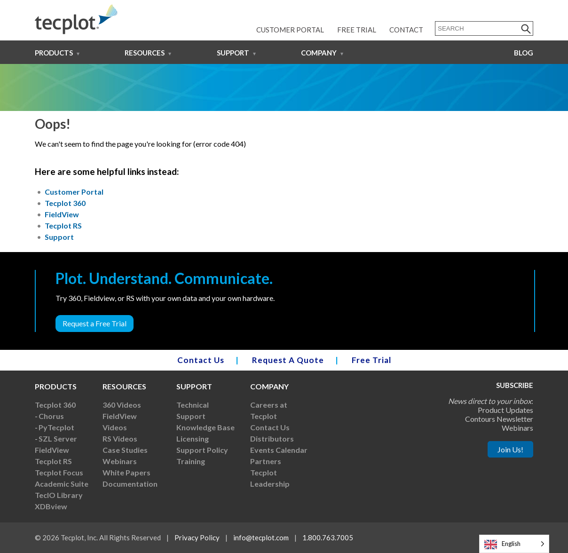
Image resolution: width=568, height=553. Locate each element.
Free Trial (356, 29)
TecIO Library (59, 494)
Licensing (192, 438)
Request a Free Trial (94, 323)
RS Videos (120, 438)
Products (54, 52)
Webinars (120, 461)
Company (319, 52)
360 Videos (122, 404)
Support (233, 52)
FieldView (62, 214)
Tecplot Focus (59, 472)
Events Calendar (279, 449)
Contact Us (200, 360)
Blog (523, 52)
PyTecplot (56, 427)
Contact (406, 29)
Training (190, 461)
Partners (265, 461)
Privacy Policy (197, 537)
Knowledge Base (205, 427)
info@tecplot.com (261, 537)
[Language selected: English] (514, 544)
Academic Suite (61, 483)
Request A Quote (288, 360)
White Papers (126, 472)
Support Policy (202, 449)
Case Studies (125, 449)
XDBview (51, 506)
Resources (145, 52)
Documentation (130, 483)
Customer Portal (290, 29)
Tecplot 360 (65, 202)
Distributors (272, 438)
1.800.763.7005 (327, 537)
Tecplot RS (63, 225)
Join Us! (510, 449)
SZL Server (58, 438)
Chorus (51, 415)
